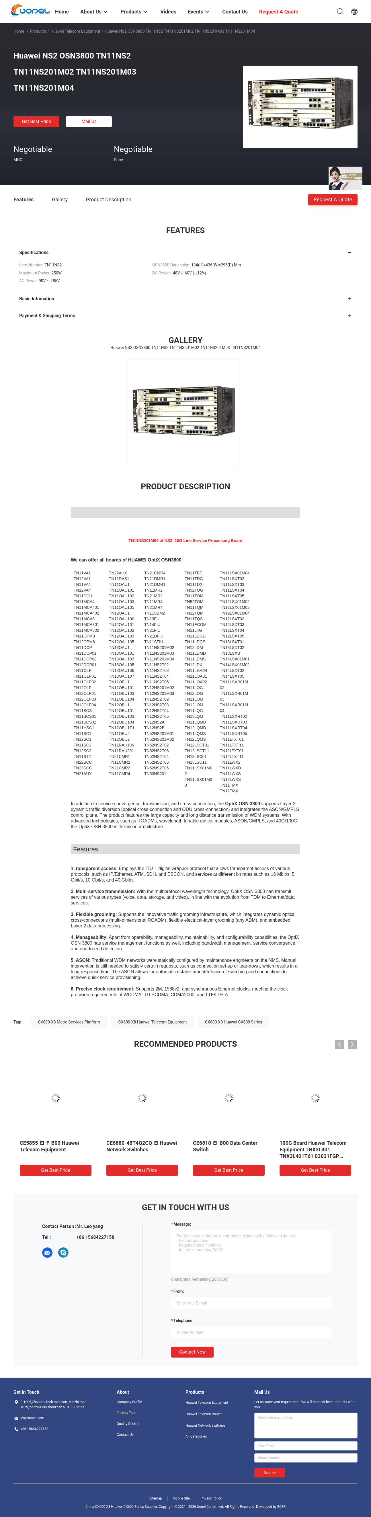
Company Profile (129, 1402)
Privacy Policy (211, 1498)
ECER (281, 1507)
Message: (182, 1224)
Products (38, 31)
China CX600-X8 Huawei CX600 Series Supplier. (122, 1507)
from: (178, 1291)
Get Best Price (36, 121)
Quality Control (128, 1424)
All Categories (196, 1436)
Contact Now (192, 1352)
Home (18, 31)
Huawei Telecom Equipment (75, 31)
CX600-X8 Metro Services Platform (69, 1022)
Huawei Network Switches (205, 1426)
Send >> (270, 1473)
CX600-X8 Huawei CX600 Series (233, 1022)
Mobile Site (181, 1498)
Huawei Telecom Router (204, 1414)
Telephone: (183, 1320)
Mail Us (89, 121)
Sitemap (155, 1498)
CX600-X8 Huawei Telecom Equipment (152, 1022)
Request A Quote (333, 199)
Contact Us (125, 1435)
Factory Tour (126, 1413)
